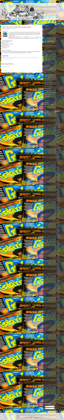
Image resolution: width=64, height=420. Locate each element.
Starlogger (46, 102)
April (58, 152)
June (58, 148)
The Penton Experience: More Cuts (58, 184)
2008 (57, 397)
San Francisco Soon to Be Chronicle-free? (58, 175)
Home (22, 70)
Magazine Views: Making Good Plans (58, 267)
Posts (46, 406)
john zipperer (31, 57)
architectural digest (13, 57)
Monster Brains (47, 76)
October (58, 137)
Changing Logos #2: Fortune (58, 382)
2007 (57, 399)
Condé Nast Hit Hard (58, 168)
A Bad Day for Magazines (58, 287)
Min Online (22, 37)
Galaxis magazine (47, 60)
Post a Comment (7, 66)
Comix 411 (46, 49)
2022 (57, 113)
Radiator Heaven (47, 94)
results (11, 50)
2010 (57, 129)
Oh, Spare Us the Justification (58, 236)
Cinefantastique (47, 47)
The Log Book (47, 106)
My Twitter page (47, 88)
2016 (57, 118)
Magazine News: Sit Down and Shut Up (58, 307)
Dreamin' (58, 220)
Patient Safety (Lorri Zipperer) (50, 92)
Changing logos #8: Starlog (58, 335)
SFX (45, 98)
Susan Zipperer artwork (48, 104)
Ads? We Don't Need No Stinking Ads (58, 245)
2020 (57, 115)
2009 (57, 130)
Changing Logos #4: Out (58, 366)
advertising (7, 57)
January (58, 394)
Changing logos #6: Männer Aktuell (58, 350)
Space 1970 (46, 100)
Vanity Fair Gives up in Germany (58, 225)
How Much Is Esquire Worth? (58, 162)
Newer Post (5, 70)
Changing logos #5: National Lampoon (58, 359)
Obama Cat (58, 322)
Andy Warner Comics (48, 45)
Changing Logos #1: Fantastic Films (58, 389)
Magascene (46, 70)
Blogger (39, 417)
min (7, 58)
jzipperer (36, 57)
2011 (57, 127)
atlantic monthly (21, 57)
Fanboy (45, 53)
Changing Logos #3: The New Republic (58, 374)
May (58, 150)
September (59, 141)
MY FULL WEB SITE (48, 86)
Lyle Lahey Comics (48, 66)
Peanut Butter (58, 251)
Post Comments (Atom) (24, 75)
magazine (4, 58)
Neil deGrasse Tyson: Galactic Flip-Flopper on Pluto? (58, 296)
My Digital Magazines (48, 80)
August (58, 144)
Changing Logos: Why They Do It (58, 327)
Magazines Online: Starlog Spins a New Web (58, 194)
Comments (47, 408)
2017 (57, 117)
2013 (57, 124)
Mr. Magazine (47, 78)
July (58, 146)
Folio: (45, 56)
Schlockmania (47, 96)
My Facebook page (48, 82)
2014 (57, 122)
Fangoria (46, 55)
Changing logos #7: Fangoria (58, 342)
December (59, 132)
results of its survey (32, 37)
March (58, 153)
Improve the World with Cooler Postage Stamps (58, 278)
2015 (57, 120)
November (59, 135)
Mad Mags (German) (48, 68)
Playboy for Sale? (58, 230)
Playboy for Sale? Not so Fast (58, 203)
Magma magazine (47, 72)
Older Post (38, 70)
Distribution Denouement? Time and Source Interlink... (58, 213)
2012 (57, 125)
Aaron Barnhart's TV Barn (49, 43)
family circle (26, 57)
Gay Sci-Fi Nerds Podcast (49, 62)
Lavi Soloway (47, 64)
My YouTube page (47, 90)
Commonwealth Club (48, 51)
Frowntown (46, 58)
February (58, 156)
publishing (10, 58)
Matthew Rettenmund (48, 74)
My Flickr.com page (48, 84)
